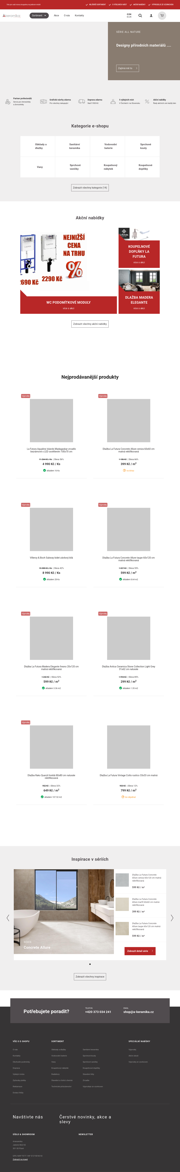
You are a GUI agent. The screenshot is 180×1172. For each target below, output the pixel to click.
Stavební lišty (88, 1074)
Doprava (16, 1068)
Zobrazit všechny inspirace (90, 976)
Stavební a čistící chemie (62, 1080)
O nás (15, 1049)
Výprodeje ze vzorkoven (93, 1086)
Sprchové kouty (89, 1056)
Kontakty (16, 1056)
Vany (53, 1062)
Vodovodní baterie (59, 1056)
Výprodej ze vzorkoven (138, 1062)
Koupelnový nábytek (60, 1068)
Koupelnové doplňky (91, 1068)
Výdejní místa (18, 1074)
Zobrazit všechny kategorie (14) (90, 187)
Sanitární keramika (91, 1049)
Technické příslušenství (61, 1086)
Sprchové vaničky (90, 1062)
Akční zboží (133, 1056)
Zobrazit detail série (140, 951)
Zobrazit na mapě (20, 1159)
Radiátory (55, 1074)
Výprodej (132, 1049)
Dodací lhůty (18, 1092)
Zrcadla (86, 1080)
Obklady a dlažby (58, 1049)
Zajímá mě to (127, 68)
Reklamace (17, 1086)
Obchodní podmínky (21, 1062)
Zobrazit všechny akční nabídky (90, 324)
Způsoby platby (19, 1080)
